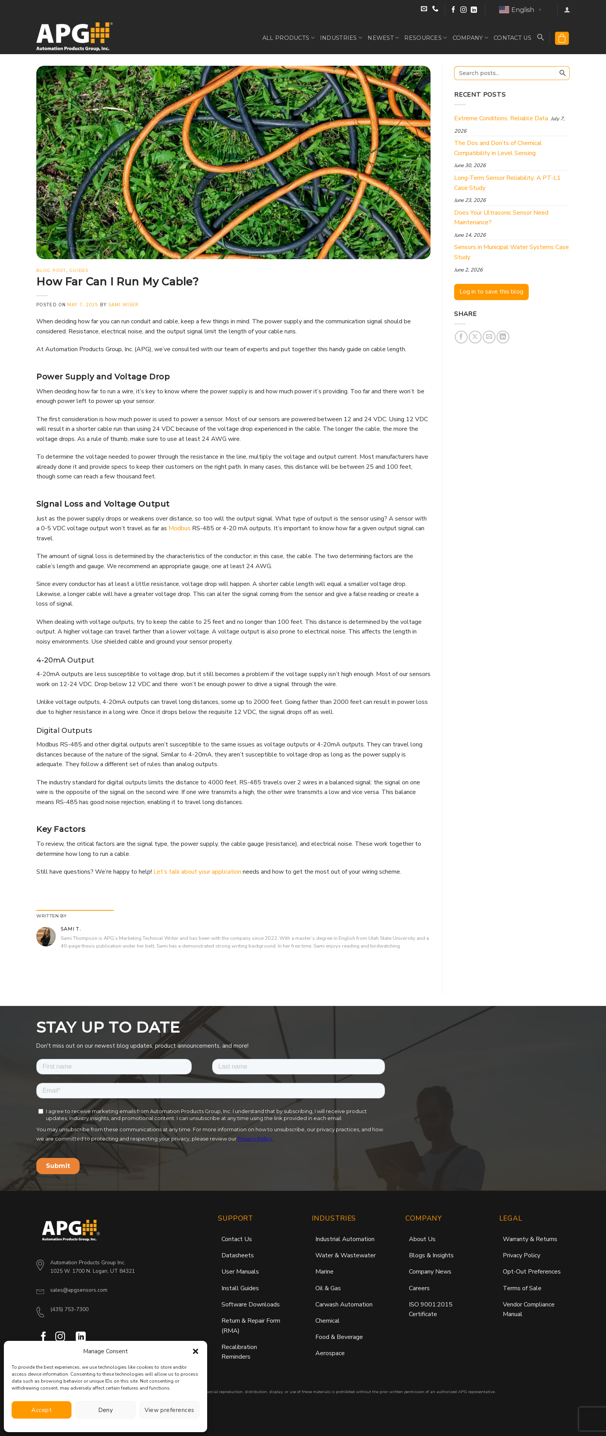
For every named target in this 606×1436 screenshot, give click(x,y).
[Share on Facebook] (461, 337)
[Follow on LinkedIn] (474, 10)
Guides (79, 270)
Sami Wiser (123, 305)
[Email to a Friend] (489, 337)
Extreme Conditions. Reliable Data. (501, 118)
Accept (41, 1410)
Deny (105, 1410)
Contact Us (512, 37)
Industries (341, 37)
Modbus (180, 528)
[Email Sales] (425, 10)
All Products (288, 37)
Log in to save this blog (491, 291)
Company (471, 37)
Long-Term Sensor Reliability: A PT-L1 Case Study (507, 183)
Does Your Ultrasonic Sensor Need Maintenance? (501, 217)
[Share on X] (475, 337)
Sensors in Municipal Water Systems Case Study (511, 252)
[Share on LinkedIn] (503, 337)
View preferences (169, 1410)
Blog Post (51, 270)
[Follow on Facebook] (453, 10)
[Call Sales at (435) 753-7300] (435, 10)
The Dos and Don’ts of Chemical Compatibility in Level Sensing (498, 148)
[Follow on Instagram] (463, 10)
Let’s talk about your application (197, 871)
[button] (195, 1351)
